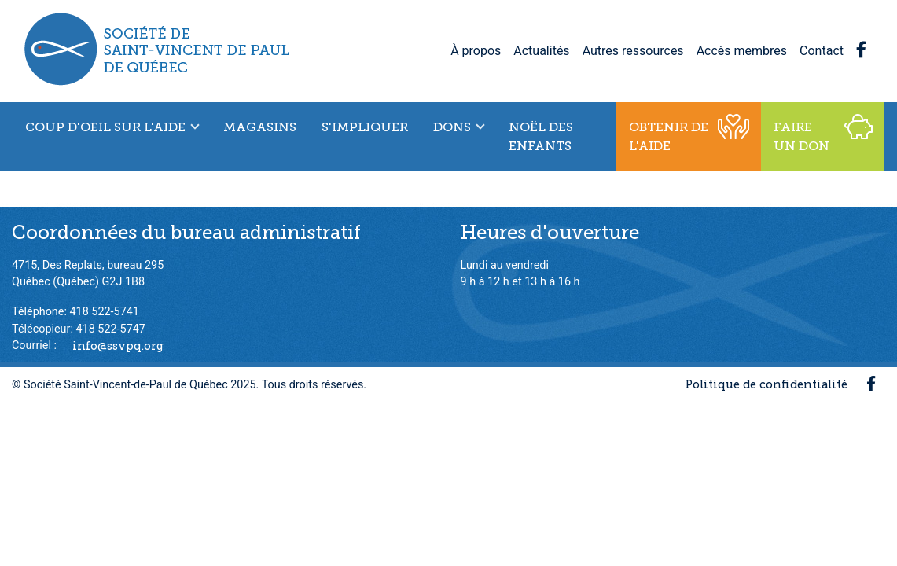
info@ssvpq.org (118, 345)
